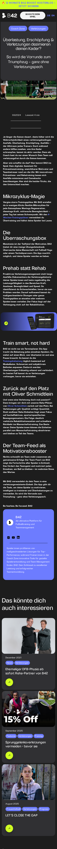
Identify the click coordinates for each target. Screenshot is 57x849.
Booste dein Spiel (33, 15)
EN (53, 15)
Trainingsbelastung (12, 361)
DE (48, 15)
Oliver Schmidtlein (17, 406)
